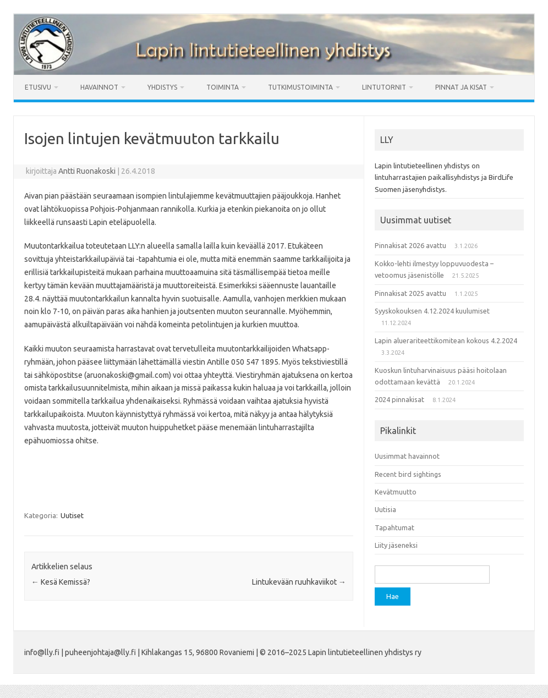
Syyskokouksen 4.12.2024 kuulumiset (432, 311)
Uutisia (385, 509)
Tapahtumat (394, 527)
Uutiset (72, 515)
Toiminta (222, 87)
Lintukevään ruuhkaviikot (299, 582)
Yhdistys (162, 87)
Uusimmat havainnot (407, 456)
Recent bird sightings (408, 474)
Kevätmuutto (396, 492)
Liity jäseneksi (396, 545)
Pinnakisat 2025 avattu (410, 293)
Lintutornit (384, 87)
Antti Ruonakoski (87, 171)
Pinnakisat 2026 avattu (410, 245)
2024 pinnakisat (399, 399)
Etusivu (38, 87)
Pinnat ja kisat (461, 87)
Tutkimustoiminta (300, 87)
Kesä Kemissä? (60, 582)
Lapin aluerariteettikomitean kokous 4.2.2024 (446, 340)
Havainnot (99, 87)
